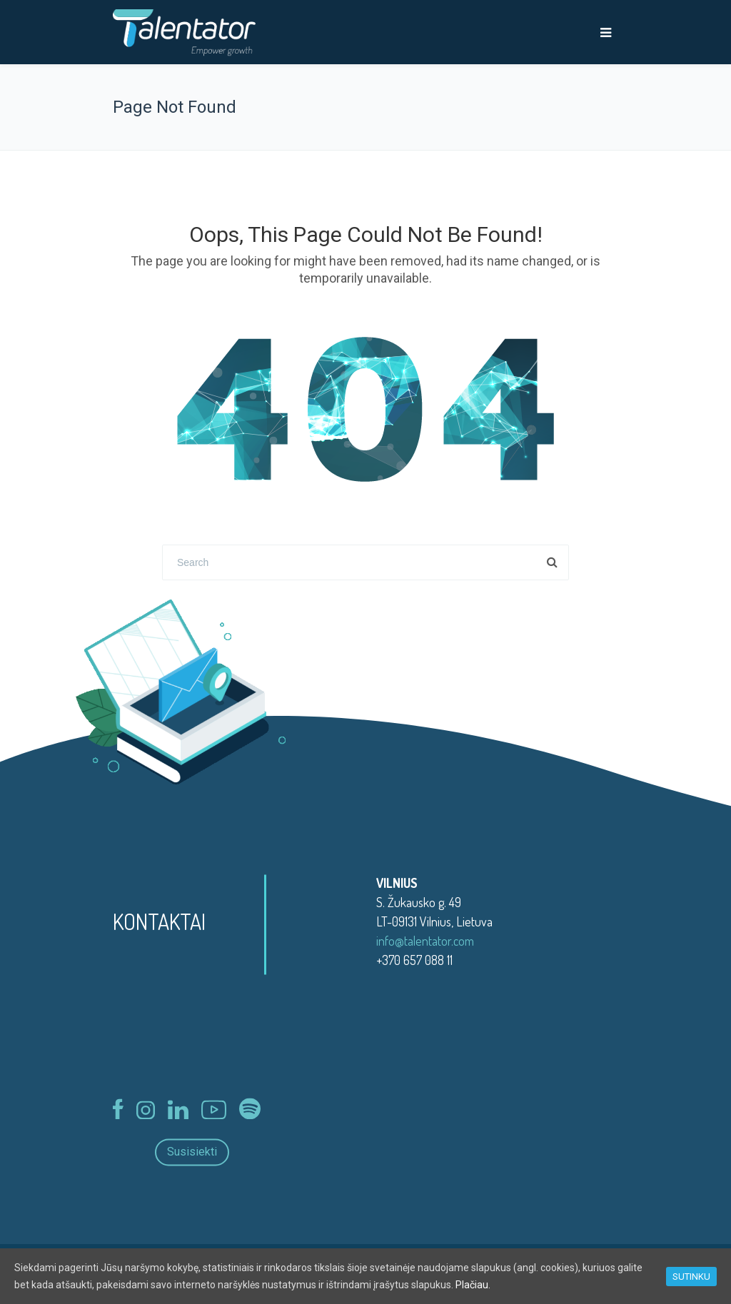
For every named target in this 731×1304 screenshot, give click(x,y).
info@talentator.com (425, 941)
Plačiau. (472, 1284)
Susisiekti (192, 1152)
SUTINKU (691, 1276)
